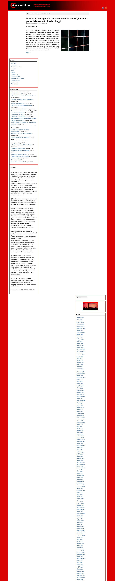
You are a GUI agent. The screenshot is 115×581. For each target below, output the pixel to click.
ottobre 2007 (93, 455)
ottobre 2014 (93, 297)
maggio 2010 (93, 396)
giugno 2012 (93, 349)
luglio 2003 (93, 551)
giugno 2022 (93, 123)
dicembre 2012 (94, 338)
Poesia (13, 27)
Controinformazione (16, 21)
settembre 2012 (94, 344)
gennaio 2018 (93, 223)
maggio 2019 (93, 193)
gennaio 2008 (93, 449)
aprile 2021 (93, 150)
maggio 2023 (93, 102)
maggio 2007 (93, 464)
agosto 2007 (93, 459)
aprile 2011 (93, 376)
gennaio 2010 (93, 404)
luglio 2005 (93, 506)
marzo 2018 (93, 219)
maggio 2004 (93, 532)
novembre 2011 (94, 363)
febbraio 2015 (93, 289)
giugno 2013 (93, 327)
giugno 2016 (93, 259)
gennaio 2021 (93, 155)
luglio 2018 (93, 212)
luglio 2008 (93, 438)
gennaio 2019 (93, 200)
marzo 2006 (93, 491)
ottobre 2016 (93, 251)
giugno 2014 (93, 304)
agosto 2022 (93, 119)
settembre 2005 (94, 502)
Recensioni (14, 19)
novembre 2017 (94, 227)
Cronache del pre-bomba (17, 32)
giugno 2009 (93, 417)
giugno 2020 (93, 168)
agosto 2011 (93, 368)
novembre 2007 (94, 453)
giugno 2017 (93, 236)
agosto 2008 (93, 436)
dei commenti (95, 574)
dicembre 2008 (94, 429)
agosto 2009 (93, 413)
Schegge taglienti (15, 30)
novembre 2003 (94, 543)
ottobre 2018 (93, 206)
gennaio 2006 (93, 494)
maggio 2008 (93, 442)
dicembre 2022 (94, 112)
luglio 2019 (93, 189)
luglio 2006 (93, 483)
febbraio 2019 (93, 199)
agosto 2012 (93, 346)
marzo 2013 (93, 332)
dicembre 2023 (94, 89)
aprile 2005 (93, 511)
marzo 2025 (93, 61)
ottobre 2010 (93, 387)
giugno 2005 (93, 508)
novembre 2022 (94, 114)
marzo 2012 (93, 355)
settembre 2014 (94, 298)
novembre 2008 (94, 430)
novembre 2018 (94, 204)
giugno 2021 (93, 146)
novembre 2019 (94, 182)
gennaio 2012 (93, 359)
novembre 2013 (94, 317)
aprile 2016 (93, 263)
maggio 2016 (93, 261)
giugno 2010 (93, 395)
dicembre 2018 (94, 202)
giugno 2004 (93, 530)
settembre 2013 (94, 321)
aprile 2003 (93, 557)
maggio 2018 (93, 216)
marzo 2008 (93, 445)
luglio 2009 (93, 415)
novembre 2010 (94, 385)
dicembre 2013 (94, 315)
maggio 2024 (93, 80)
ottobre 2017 (93, 229)
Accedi (91, 570)
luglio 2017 (93, 234)
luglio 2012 (93, 347)
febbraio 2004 (93, 538)
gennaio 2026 (93, 42)
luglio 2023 (93, 99)
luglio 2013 (93, 325)
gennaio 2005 (93, 517)
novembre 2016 (94, 249)
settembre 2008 (94, 434)
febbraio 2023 (93, 108)
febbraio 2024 (93, 86)
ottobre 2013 (93, 319)
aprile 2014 (93, 308)
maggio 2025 (93, 57)
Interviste (13, 23)
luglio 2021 (93, 144)
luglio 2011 (93, 370)
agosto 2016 (93, 255)
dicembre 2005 (94, 496)
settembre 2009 (94, 412)
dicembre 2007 (94, 451)
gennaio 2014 (93, 314)
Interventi (13, 17)
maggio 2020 (93, 170)
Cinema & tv (46, 23)
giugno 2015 (93, 282)
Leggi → (31, 56)
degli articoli (94, 572)
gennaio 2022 (93, 133)
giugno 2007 (93, 462)
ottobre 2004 (93, 523)
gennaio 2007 (93, 472)
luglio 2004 (93, 528)
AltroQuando (14, 38)
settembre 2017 (94, 231)
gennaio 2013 (93, 336)
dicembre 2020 (94, 157)
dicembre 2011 (94, 361)
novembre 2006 (94, 476)
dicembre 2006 (94, 474)
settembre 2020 (94, 163)
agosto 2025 (93, 52)
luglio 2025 (93, 53)
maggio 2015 (93, 283)
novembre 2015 (94, 272)
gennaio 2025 (93, 65)
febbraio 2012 (93, 357)
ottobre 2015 (93, 274)
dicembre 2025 (94, 44)
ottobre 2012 (93, 342)
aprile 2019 (93, 195)
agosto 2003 (93, 549)
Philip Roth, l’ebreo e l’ (18, 138)
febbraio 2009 (93, 425)
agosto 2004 (93, 527)
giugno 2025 (93, 55)
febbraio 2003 (93, 560)
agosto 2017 (93, 233)
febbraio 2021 (93, 153)
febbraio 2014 (93, 312)
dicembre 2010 (94, 383)
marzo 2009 (93, 423)
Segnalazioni (14, 36)
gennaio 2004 (93, 540)
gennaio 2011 (93, 381)
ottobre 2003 (93, 545)
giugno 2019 (93, 191)
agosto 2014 (93, 300)
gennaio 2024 (93, 87)
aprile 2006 (93, 489)
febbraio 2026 (93, 40)
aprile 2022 (93, 127)
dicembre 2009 (94, 406)
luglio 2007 (93, 461)
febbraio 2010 (93, 402)
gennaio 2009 (93, 427)
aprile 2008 (93, 444)
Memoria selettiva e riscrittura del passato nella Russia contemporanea (18, 95)
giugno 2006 (93, 485)
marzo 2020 (93, 174)
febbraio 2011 (93, 380)
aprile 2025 (93, 59)
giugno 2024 (93, 78)
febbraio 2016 (93, 266)
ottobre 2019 (93, 184)
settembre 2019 (94, 185)
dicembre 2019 (94, 180)
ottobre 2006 (93, 478)
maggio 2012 (93, 351)
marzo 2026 (93, 38)
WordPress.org (94, 576)
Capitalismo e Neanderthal (18, 89)
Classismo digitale (16, 153)
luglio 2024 (93, 76)
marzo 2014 (93, 310)
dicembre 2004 (94, 519)
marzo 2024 (93, 84)
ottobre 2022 (93, 116)
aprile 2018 (93, 217)
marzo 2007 (93, 468)
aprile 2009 (93, 421)
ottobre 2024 (93, 70)
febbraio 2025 (93, 63)
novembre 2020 (94, 159)
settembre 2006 (94, 479)
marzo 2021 (93, 151)
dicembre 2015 (94, 270)
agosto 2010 (93, 391)
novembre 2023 (94, 91)
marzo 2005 (93, 513)
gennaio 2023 (93, 110)
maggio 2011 (93, 374)
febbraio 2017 (93, 244)
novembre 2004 (94, 521)
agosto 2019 (93, 187)
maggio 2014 (93, 306)
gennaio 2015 (93, 291)
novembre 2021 (94, 136)
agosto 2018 (93, 210)
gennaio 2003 (93, 562)
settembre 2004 (94, 525)
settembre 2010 (94, 389)
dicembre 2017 (94, 225)
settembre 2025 (94, 50)
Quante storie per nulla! (17, 86)
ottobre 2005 (93, 500)
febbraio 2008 (93, 447)
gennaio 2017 (93, 246)
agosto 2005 (93, 504)
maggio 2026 (93, 35)
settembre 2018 (94, 208)
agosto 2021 (93, 142)
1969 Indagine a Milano (17, 65)
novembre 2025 (94, 46)
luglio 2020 (93, 167)
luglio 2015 (93, 280)
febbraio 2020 (93, 176)
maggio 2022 (93, 125)
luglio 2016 (93, 257)
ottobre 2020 (93, 161)
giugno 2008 (93, 440)
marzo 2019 (93, 197)
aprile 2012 (93, 353)
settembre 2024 (94, 72)
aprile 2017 (93, 240)
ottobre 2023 (93, 93)
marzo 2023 (93, 106)
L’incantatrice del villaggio (18, 82)
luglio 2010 (93, 393)
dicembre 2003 (94, 542)
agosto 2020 (93, 165)
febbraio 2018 (93, 221)
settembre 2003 (94, 547)
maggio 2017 (93, 238)
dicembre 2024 (94, 67)
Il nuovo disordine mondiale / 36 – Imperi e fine (18, 102)
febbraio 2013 (93, 334)
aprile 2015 (93, 285)
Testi (12, 25)
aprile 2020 (93, 172)
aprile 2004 (93, 534)
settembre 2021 (94, 140)
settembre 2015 (94, 276)
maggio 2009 (93, 419)
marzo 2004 (93, 536)
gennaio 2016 (93, 268)
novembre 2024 (94, 69)
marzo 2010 (93, 400)
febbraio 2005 (93, 515)
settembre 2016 (94, 253)
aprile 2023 (93, 104)
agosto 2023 (93, 97)
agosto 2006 (93, 481)
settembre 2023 (94, 95)
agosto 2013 (93, 323)
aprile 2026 (93, 37)
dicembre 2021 (94, 135)
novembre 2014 (94, 295)
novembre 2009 (94, 408)
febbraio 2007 (93, 470)
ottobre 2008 (93, 432)
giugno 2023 (93, 101)
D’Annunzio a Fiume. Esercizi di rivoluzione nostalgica (17, 129)
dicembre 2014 (94, 293)
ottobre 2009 (93, 410)
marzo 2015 (93, 287)
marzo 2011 (93, 378)
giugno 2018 (93, 214)
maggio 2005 (93, 510)
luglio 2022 (93, 121)
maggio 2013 (93, 329)
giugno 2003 (93, 553)
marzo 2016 (93, 265)
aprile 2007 (93, 466)
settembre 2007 (94, 457)
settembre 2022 (94, 118)
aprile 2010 (93, 398)
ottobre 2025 (93, 48)
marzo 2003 (93, 559)
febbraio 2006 (93, 493)
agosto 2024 (93, 74)
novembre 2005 (94, 498)
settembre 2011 (94, 366)
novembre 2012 (94, 340)
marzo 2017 (93, 242)
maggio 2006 (93, 487)
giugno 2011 (93, 372)
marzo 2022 (93, 129)
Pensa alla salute (15, 46)
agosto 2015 (93, 278)
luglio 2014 (93, 302)
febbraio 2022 (93, 131)
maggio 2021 (93, 148)
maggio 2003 (93, 555)
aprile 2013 (93, 331)
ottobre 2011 (93, 364)
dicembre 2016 (94, 248)
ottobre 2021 (93, 138)
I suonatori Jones (15, 34)
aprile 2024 (93, 82)
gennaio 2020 (93, 178)
